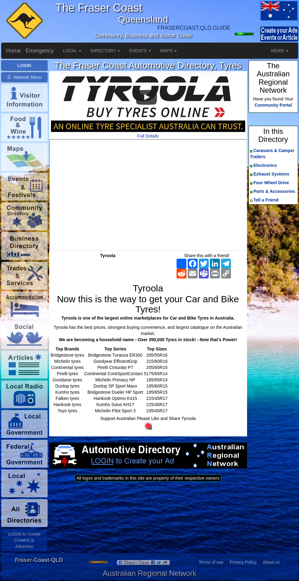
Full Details (148, 136)
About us (271, 562)
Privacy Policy (243, 562)
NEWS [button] (279, 50)
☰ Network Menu (24, 77)
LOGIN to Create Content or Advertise (24, 540)
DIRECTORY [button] (105, 50)
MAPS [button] (168, 50)
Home (13, 51)
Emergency (40, 51)
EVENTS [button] (140, 50)
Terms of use (211, 562)
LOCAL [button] (72, 50)
